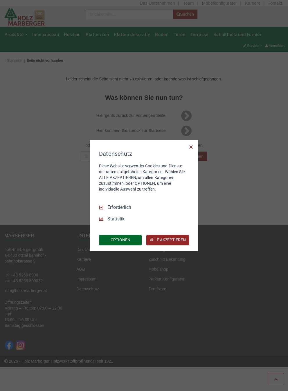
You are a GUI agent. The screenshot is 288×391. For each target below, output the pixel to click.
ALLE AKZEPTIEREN (168, 240)
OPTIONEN (120, 240)
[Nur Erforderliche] (191, 147)
